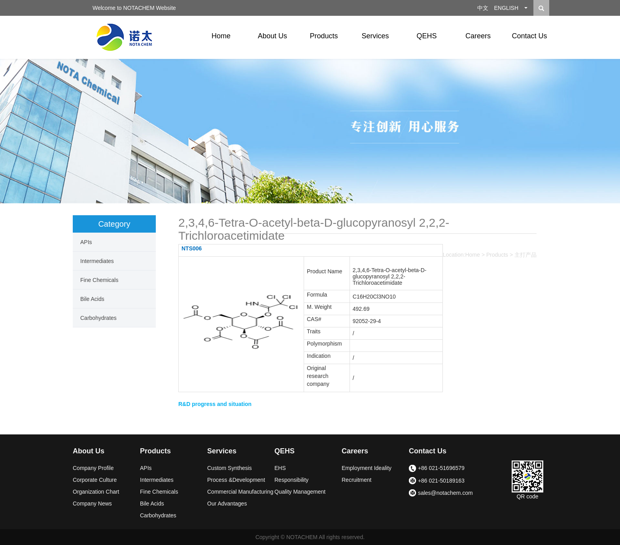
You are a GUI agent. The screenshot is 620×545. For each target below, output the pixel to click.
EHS (280, 468)
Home (221, 36)
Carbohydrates (98, 318)
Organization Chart (96, 492)
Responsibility (291, 480)
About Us (272, 36)
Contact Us (529, 36)
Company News (92, 503)
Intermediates (97, 261)
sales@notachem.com (441, 493)
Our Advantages (227, 503)
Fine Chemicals (99, 280)
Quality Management (299, 492)
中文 (482, 8)
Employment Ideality (366, 468)
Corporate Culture (95, 480)
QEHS (426, 36)
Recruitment (356, 480)
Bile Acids (92, 299)
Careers (478, 36)
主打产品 (525, 255)
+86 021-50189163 (437, 481)
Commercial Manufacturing (240, 492)
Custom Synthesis (229, 468)
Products (324, 36)
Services (375, 36)
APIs (86, 242)
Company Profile (93, 468)
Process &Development (236, 480)
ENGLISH (506, 8)
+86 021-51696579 (437, 469)
